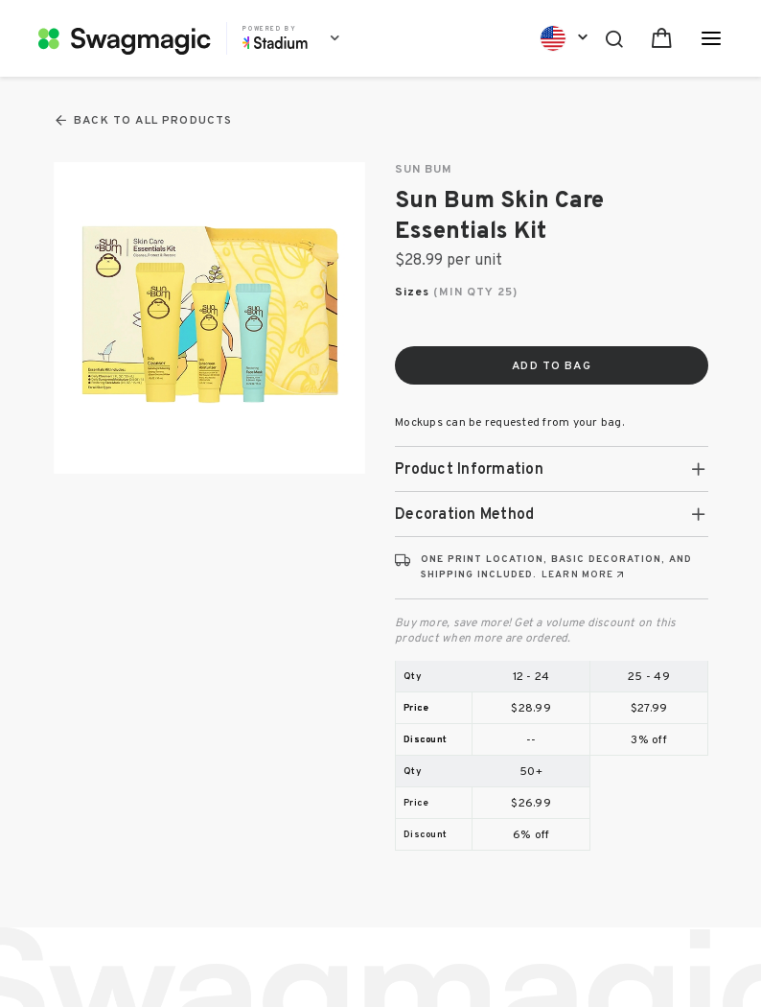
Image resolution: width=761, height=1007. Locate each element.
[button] (551, 469)
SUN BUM (423, 169)
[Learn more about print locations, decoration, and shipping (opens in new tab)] (584, 574)
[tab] (551, 469)
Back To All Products (143, 120)
